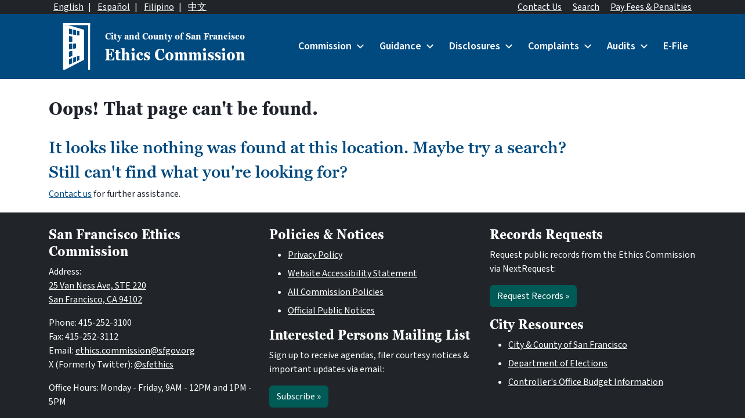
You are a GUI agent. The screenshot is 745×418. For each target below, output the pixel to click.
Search (586, 7)
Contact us (70, 194)
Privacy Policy (315, 254)
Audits (628, 46)
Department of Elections (557, 363)
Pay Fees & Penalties (651, 7)
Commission (332, 46)
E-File (675, 46)
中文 (197, 7)
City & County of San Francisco (567, 344)
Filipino (159, 7)
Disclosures (481, 46)
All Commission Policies (336, 292)
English (68, 7)
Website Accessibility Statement (352, 273)
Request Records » (533, 296)
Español (113, 7)
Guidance (407, 46)
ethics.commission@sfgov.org (135, 350)
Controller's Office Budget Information (585, 382)
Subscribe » (299, 396)
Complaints (560, 46)
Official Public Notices (331, 310)
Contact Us (540, 7)
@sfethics (153, 364)
